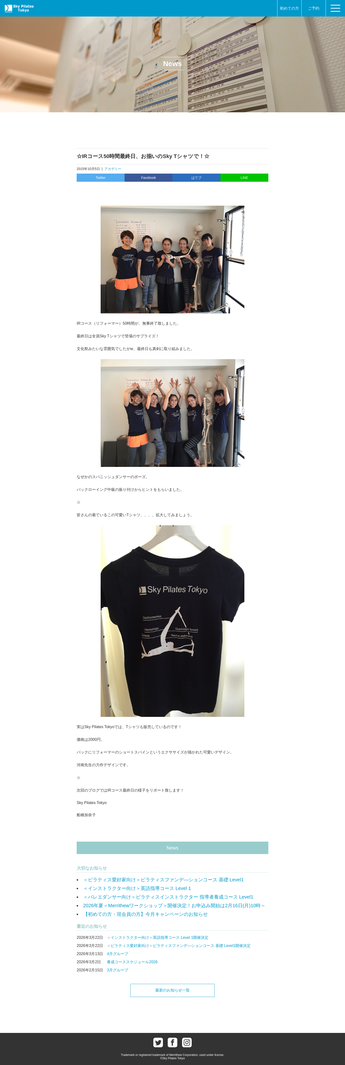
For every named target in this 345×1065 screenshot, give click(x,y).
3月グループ (117, 970)
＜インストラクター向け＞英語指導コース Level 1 (137, 888)
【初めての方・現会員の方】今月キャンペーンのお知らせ (145, 914)
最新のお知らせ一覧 (172, 990)
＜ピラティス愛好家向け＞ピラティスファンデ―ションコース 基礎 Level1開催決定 (179, 946)
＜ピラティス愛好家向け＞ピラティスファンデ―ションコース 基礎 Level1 (163, 879)
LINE (244, 178)
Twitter (100, 178)
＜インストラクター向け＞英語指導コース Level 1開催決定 (157, 937)
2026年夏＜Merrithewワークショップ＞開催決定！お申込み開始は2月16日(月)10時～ (174, 905)
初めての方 (289, 8)
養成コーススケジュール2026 (132, 962)
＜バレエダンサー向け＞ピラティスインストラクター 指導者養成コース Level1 (168, 897)
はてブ (196, 178)
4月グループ (117, 954)
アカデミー (112, 169)
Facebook (148, 178)
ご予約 (313, 8)
